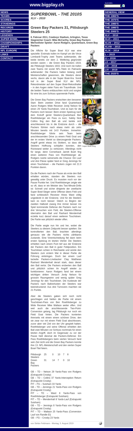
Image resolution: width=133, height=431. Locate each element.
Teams (5, 16)
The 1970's (112, 19)
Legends (7, 35)
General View (115, 12)
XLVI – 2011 (112, 39)
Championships (11, 42)
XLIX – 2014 (112, 50)
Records (7, 27)
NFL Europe (9, 50)
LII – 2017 (110, 62)
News (4, 12)
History (6, 31)
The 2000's (112, 31)
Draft (5, 46)
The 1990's (112, 27)
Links (4, 54)
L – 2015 (110, 54)
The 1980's (112, 23)
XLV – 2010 (111, 35)
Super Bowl (9, 39)
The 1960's (112, 16)
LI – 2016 (110, 58)
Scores (6, 19)
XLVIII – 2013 (112, 46)
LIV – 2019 (111, 69)
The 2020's (112, 73)
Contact (7, 58)
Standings (8, 23)
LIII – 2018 (111, 65)
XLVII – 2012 (112, 42)
